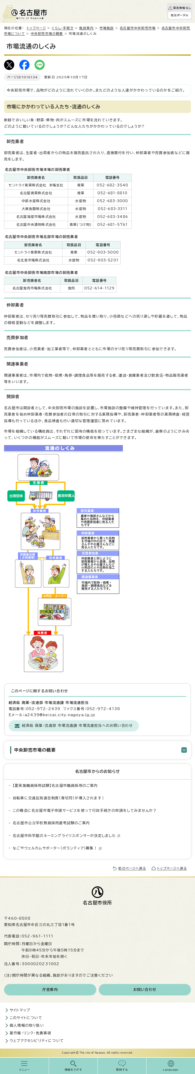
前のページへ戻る (132, 868)
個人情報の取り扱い (27, 1025)
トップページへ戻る (172, 868)
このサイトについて (26, 1018)
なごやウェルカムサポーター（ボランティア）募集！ (57, 848)
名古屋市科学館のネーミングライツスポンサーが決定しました (66, 835)
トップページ (36, 28)
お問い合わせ (144, 989)
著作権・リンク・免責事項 (30, 1033)
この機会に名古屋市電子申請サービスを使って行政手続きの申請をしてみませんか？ (85, 810)
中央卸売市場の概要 (47, 33)
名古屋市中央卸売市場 (138, 28)
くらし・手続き (62, 28)
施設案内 (86, 28)
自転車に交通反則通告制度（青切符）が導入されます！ (59, 798)
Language (170, 1069)
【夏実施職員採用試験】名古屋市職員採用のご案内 (55, 785)
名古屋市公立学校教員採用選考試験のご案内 (51, 823)
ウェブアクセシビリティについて (37, 1040)
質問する (122, 1069)
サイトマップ (20, 1010)
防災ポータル (179, 15)
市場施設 (107, 28)
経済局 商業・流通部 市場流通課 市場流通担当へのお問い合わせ (77, 725)
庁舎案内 (50, 989)
